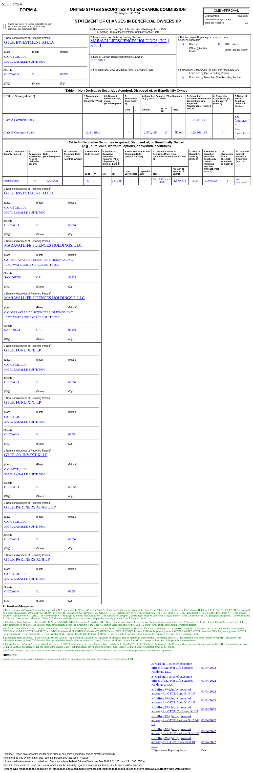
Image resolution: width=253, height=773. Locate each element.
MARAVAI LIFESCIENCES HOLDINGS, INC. (128, 41)
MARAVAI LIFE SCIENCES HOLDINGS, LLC (43, 245)
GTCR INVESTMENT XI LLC (29, 42)
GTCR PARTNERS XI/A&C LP (30, 507)
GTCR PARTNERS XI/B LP (27, 559)
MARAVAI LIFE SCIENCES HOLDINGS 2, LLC (44, 298)
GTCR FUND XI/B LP (22, 350)
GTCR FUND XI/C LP (22, 402)
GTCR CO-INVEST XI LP (25, 455)
